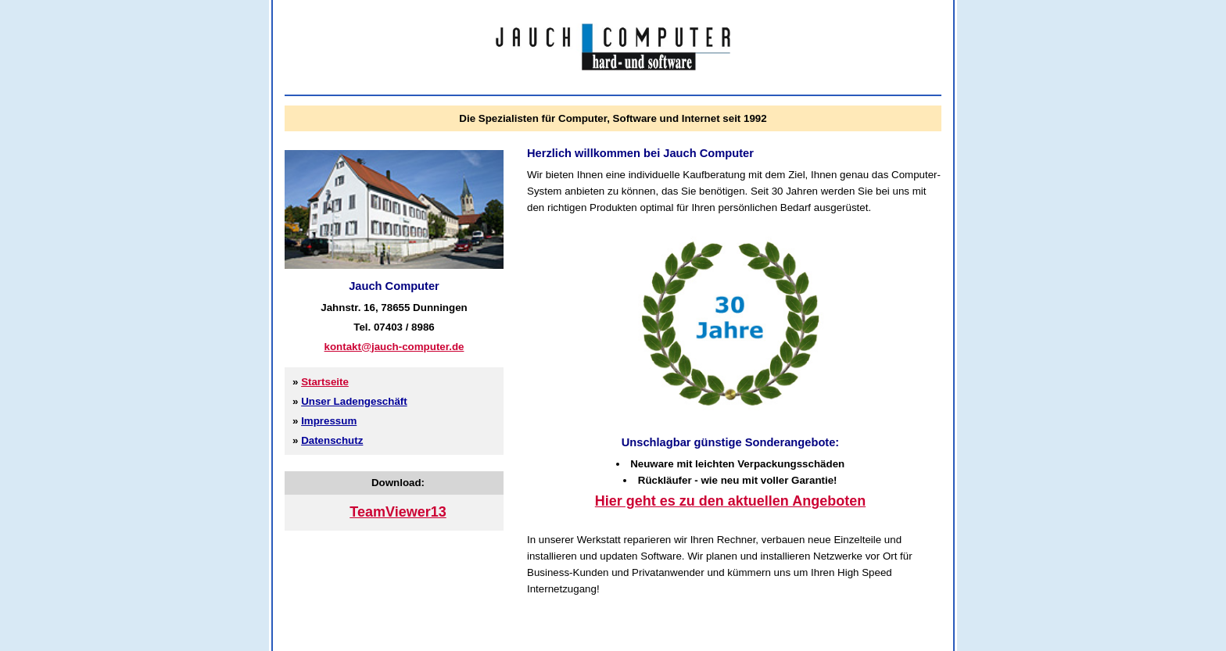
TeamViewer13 (398, 512)
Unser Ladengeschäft (354, 401)
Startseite (325, 382)
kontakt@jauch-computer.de (394, 346)
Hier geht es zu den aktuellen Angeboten (730, 501)
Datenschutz (332, 440)
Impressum (329, 421)
